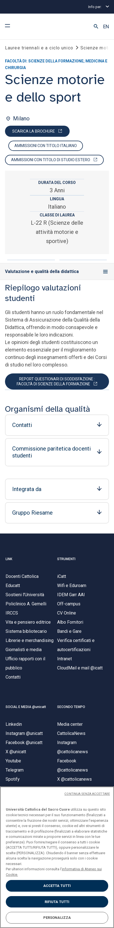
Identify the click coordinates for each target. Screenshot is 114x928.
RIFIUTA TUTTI (57, 902)
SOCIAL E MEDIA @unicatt (26, 707)
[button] (96, 26)
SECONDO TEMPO (71, 707)
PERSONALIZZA (57, 918)
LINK (9, 559)
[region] (57, 857)
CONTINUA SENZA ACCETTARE (87, 794)
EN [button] (106, 26)
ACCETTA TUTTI (57, 886)
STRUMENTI (66, 559)
